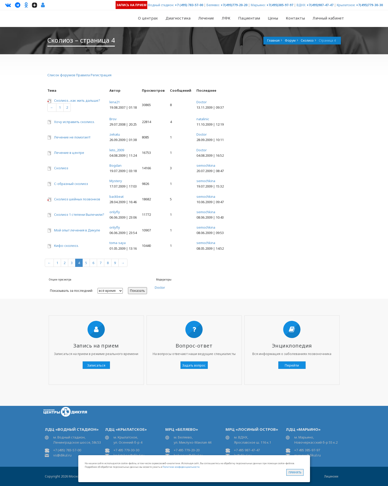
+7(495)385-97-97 (279, 5)
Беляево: (213, 5)
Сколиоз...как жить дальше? (77, 100)
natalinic (202, 119)
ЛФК (226, 18)
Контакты (295, 18)
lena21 (114, 102)
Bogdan (115, 165)
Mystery (115, 181)
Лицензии (331, 476)
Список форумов (61, 75)
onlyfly (114, 212)
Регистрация (101, 75)
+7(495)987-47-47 (320, 5)
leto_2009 (116, 150)
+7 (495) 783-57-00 (189, 5)
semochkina (205, 165)
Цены (273, 18)
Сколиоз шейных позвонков (77, 199)
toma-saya (117, 242)
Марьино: (258, 5)
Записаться (96, 365)
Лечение (206, 18)
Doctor (201, 102)
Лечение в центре (69, 152)
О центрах (148, 18)
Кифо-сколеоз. (66, 245)
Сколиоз (61, 168)
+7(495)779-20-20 (234, 5)
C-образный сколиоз (71, 183)
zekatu (114, 134)
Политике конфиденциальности (181, 467)
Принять (295, 472)
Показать (137, 290)
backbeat (116, 196)
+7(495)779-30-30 (369, 5)
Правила (83, 75)
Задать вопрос (194, 365)
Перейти (292, 365)
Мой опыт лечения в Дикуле (77, 230)
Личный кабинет (328, 18)
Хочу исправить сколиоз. (74, 121)
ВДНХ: (301, 5)
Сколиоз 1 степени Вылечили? (79, 214)
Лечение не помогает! (72, 137)
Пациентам (249, 18)
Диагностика (178, 18)
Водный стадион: (161, 5)
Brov (113, 119)
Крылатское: (346, 5)
